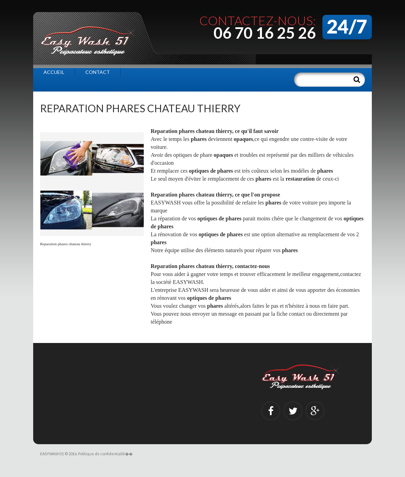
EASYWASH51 (52, 453)
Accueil (54, 72)
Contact (97, 72)
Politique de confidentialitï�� (105, 453)
